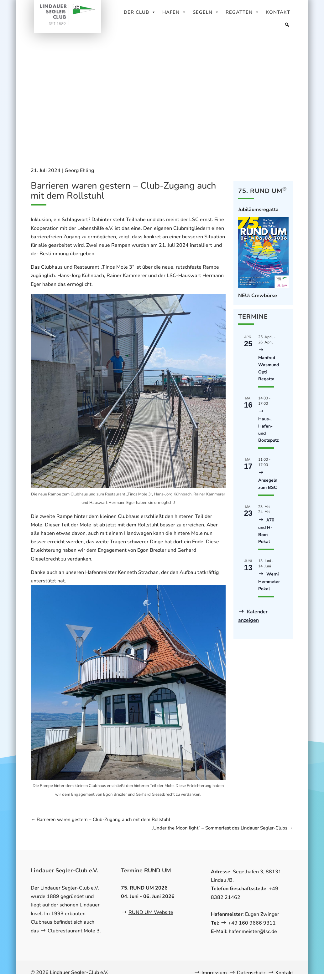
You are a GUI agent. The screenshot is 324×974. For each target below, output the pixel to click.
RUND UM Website (150, 912)
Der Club (140, 12)
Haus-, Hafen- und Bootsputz (268, 429)
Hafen (174, 12)
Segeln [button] (206, 12)
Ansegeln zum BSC (267, 483)
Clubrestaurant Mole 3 (74, 930)
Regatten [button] (242, 12)
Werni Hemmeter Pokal (269, 581)
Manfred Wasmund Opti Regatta (268, 368)
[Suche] (287, 24)
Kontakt (278, 12)
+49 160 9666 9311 (252, 923)
